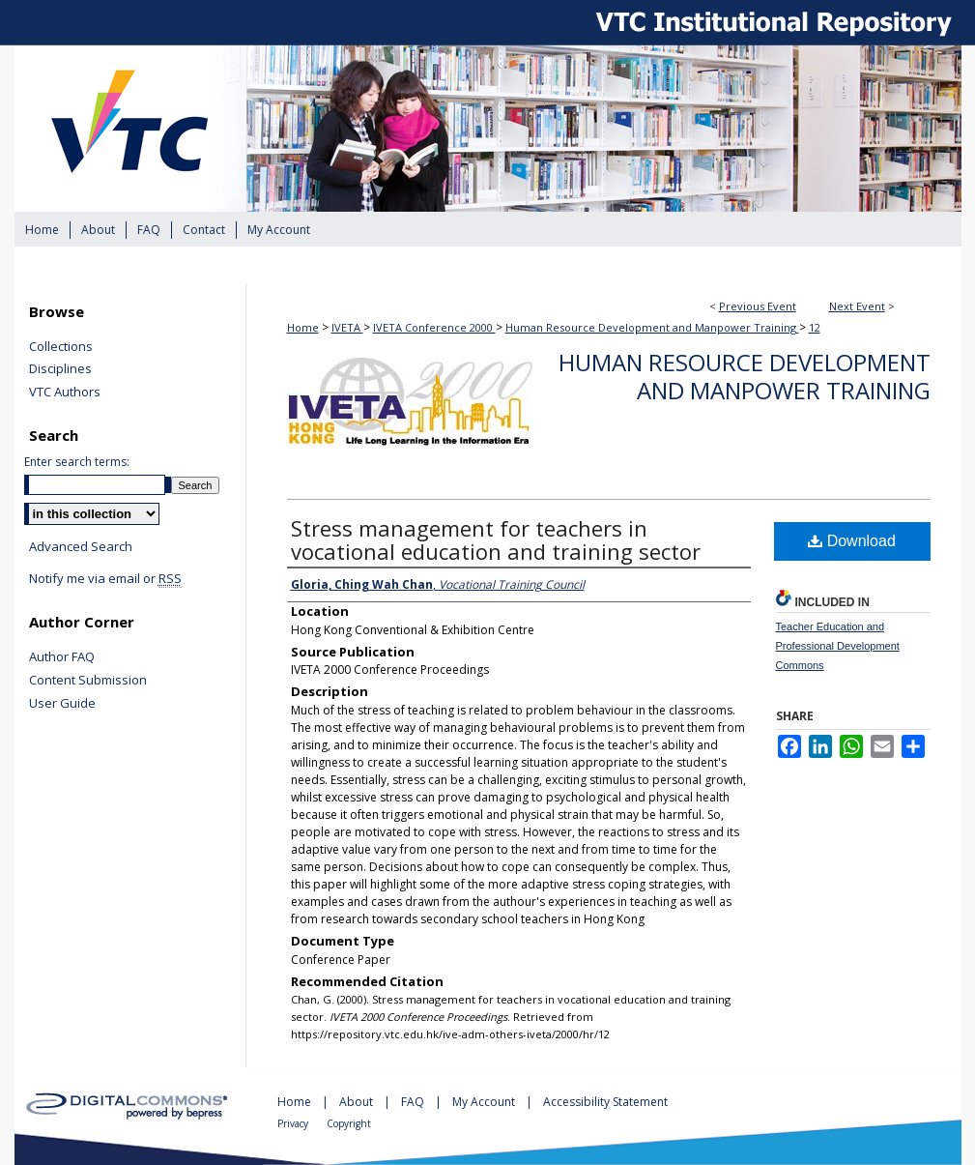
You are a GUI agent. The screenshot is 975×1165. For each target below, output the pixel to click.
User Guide (62, 704)
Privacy (294, 1123)
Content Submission (88, 680)
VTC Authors (64, 392)
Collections (61, 347)
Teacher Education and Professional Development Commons (838, 646)
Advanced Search (80, 546)
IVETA (347, 327)
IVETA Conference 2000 (434, 327)
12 (814, 327)
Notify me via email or (105, 579)
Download (852, 541)
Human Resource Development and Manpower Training (652, 327)
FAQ (414, 1101)
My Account (485, 1101)
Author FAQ (62, 657)
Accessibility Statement (605, 1101)
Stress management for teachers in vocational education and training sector (496, 539)
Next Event (857, 306)
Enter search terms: (76, 461)
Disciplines (60, 369)
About (357, 1101)
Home (303, 327)
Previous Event (757, 306)
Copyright (349, 1123)
